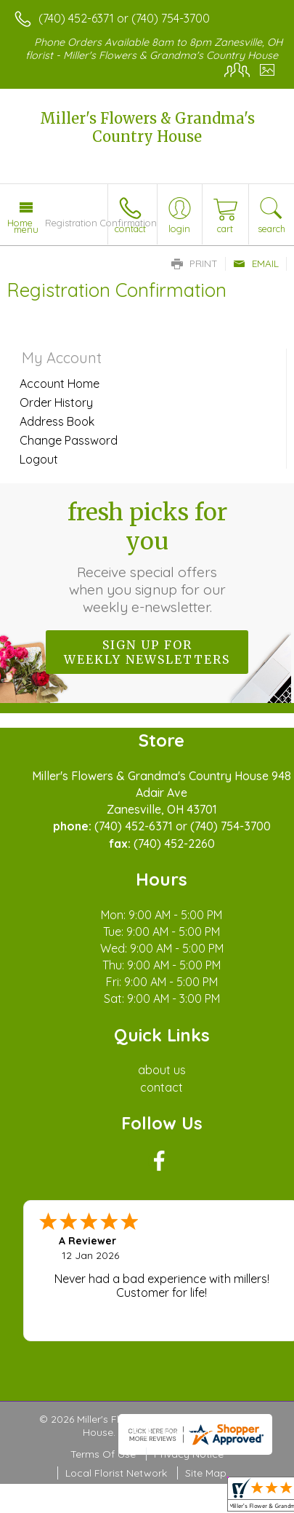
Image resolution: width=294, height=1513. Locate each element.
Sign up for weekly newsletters (147, 652)
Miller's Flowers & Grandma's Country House (147, 127)
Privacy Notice (189, 1454)
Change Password (69, 440)
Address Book (57, 421)
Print (194, 263)
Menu (26, 229)
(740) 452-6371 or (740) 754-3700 (124, 18)
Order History (56, 402)
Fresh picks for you (147, 557)
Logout (39, 459)
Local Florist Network (116, 1473)
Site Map (205, 1473)
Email (256, 263)
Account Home (59, 383)
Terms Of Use (103, 1454)
